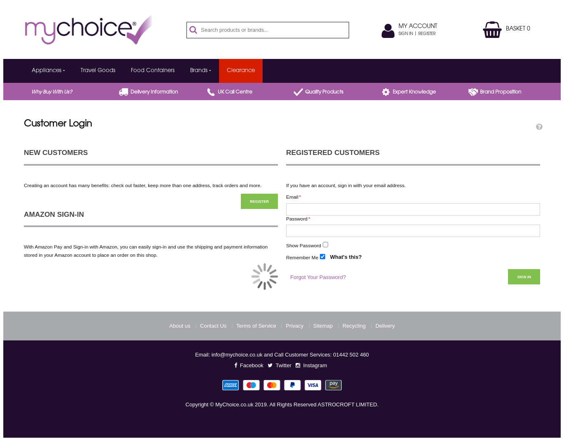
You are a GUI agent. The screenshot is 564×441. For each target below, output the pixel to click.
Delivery (385, 326)
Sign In (406, 34)
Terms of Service (256, 326)
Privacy (294, 326)
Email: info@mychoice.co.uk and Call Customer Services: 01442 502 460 (282, 355)
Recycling (354, 326)
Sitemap (323, 326)
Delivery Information (154, 92)
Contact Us (213, 326)
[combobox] (272, 30)
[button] (539, 127)
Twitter (283, 365)
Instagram (315, 365)
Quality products (324, 92)
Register (427, 34)
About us (179, 326)
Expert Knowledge (414, 92)
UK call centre (235, 92)
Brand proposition (500, 92)
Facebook (251, 365)
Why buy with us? (51, 92)
